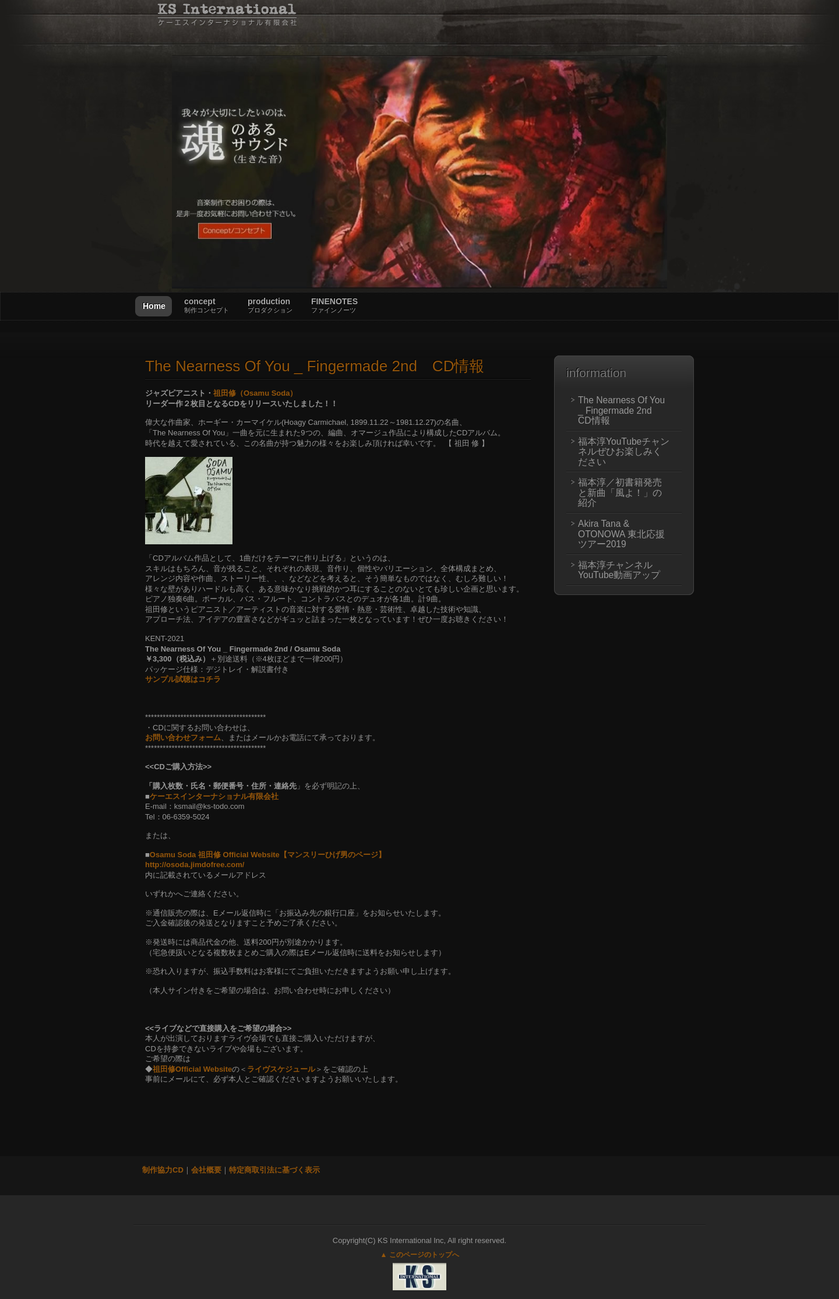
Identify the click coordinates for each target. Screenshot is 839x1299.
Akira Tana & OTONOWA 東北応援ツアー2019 (621, 534)
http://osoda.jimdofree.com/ (194, 864)
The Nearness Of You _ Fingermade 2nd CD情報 (621, 410)
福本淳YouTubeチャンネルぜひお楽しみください (623, 451)
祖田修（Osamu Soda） (255, 393)
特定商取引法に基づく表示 (274, 1170)
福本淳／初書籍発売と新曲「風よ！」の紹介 (620, 492)
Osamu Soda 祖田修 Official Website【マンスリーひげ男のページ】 (268, 854)
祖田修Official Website (192, 1069)
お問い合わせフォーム (183, 737)
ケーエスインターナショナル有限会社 (214, 796)
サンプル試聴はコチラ (183, 679)
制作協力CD (163, 1170)
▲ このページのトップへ (419, 1255)
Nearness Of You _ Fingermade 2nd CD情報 (314, 366)
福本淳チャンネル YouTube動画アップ (620, 570)
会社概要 (206, 1170)
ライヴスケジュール (281, 1069)
